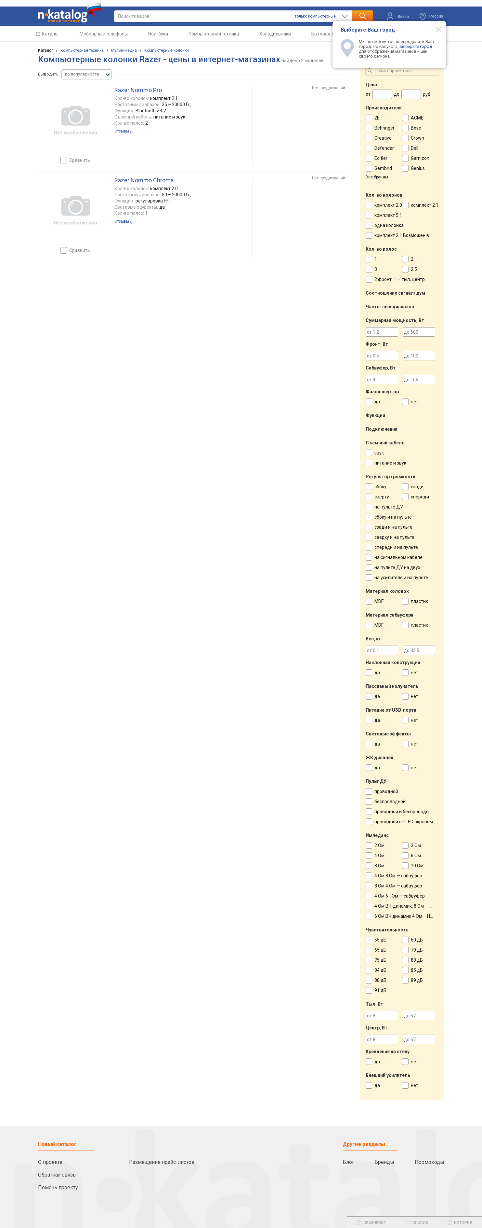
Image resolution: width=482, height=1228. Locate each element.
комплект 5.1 (388, 215)
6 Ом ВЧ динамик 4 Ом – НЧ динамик (413, 916)
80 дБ (417, 960)
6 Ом (416, 855)
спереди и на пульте (396, 547)
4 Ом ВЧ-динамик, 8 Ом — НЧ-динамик (415, 906)
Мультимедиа (124, 50)
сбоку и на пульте (393, 517)
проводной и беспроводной (404, 811)
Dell (414, 148)
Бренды (384, 1162)
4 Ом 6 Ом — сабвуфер (399, 896)
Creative (383, 138)
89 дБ (417, 980)
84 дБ (380, 970)
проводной (386, 791)
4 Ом (379, 855)
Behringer (384, 128)
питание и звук (390, 463)
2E (377, 117)
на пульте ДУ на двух (397, 567)
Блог (348, 1162)
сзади (417, 486)
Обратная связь (57, 1175)
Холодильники (275, 33)
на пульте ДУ (388, 506)
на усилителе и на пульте (401, 577)
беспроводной (390, 801)
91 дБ (380, 990)
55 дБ (380, 939)
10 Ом (417, 865)
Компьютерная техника (214, 33)
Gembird (383, 168)
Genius (418, 168)
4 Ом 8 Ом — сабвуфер (398, 875)
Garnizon (420, 158)
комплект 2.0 (388, 205)
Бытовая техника (329, 33)
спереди (420, 496)
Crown (417, 138)
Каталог (50, 33)
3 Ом (416, 845)
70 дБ (417, 950)
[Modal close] (435, 29)
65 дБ (380, 950)
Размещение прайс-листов (162, 1162)
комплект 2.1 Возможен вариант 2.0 (412, 235)
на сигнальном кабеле (398, 557)
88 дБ (380, 980)
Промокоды (429, 1162)
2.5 (414, 269)
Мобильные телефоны (104, 33)
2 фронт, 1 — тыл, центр (399, 279)
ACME (417, 117)
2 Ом (379, 845)
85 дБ (417, 970)
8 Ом (379, 865)
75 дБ (380, 960)
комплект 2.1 (424, 205)
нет (414, 401)
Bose (416, 128)
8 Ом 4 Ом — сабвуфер (398, 885)
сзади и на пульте (393, 527)
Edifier (380, 158)
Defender (384, 148)
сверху (381, 496)
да (377, 401)
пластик (419, 601)
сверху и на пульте (394, 537)
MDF (379, 601)
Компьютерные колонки (166, 50)
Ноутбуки (158, 33)
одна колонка (389, 225)
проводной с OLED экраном (403, 821)
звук (379, 452)
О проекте (50, 1162)
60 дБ (417, 939)
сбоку (380, 486)
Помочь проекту (58, 1187)
